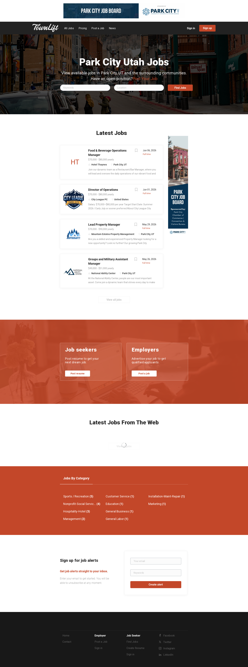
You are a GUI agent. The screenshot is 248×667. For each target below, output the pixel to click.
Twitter (167, 642)
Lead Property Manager (104, 224)
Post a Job (101, 641)
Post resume (78, 373)
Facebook (169, 635)
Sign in (191, 28)
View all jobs (114, 299)
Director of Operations (103, 189)
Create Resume (135, 648)
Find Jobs (180, 87)
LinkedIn (168, 654)
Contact (66, 641)
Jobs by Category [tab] (76, 478)
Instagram (169, 648)
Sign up (207, 28)
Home (65, 635)
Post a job (144, 373)
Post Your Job (144, 78)
